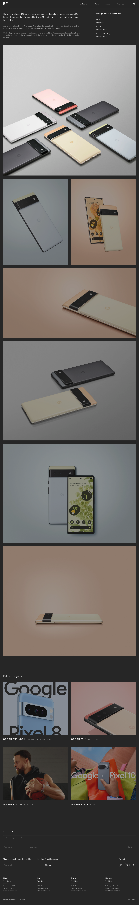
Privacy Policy (21, 899)
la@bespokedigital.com (43, 890)
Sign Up (48, 865)
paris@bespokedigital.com (78, 890)
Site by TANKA (132, 899)
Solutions (83, 4)
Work (96, 4)
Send (130, 847)
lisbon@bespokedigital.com (112, 890)
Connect (121, 4)
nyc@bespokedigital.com (10, 890)
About (108, 4)
